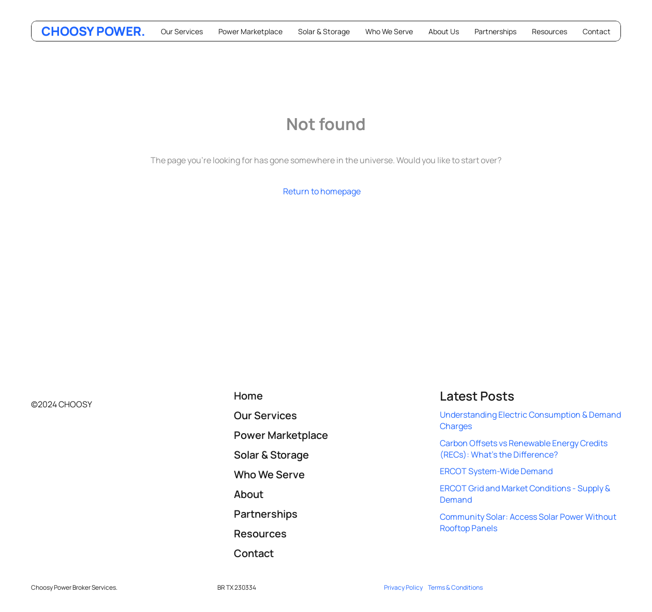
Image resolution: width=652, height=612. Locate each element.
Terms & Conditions (455, 587)
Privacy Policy (403, 587)
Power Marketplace (250, 31)
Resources (549, 31)
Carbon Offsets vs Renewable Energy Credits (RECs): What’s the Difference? (524, 448)
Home (248, 396)
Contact (597, 31)
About (248, 494)
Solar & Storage (324, 31)
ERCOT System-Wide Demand (496, 471)
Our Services (182, 31)
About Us (443, 31)
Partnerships (495, 31)
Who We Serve (389, 31)
